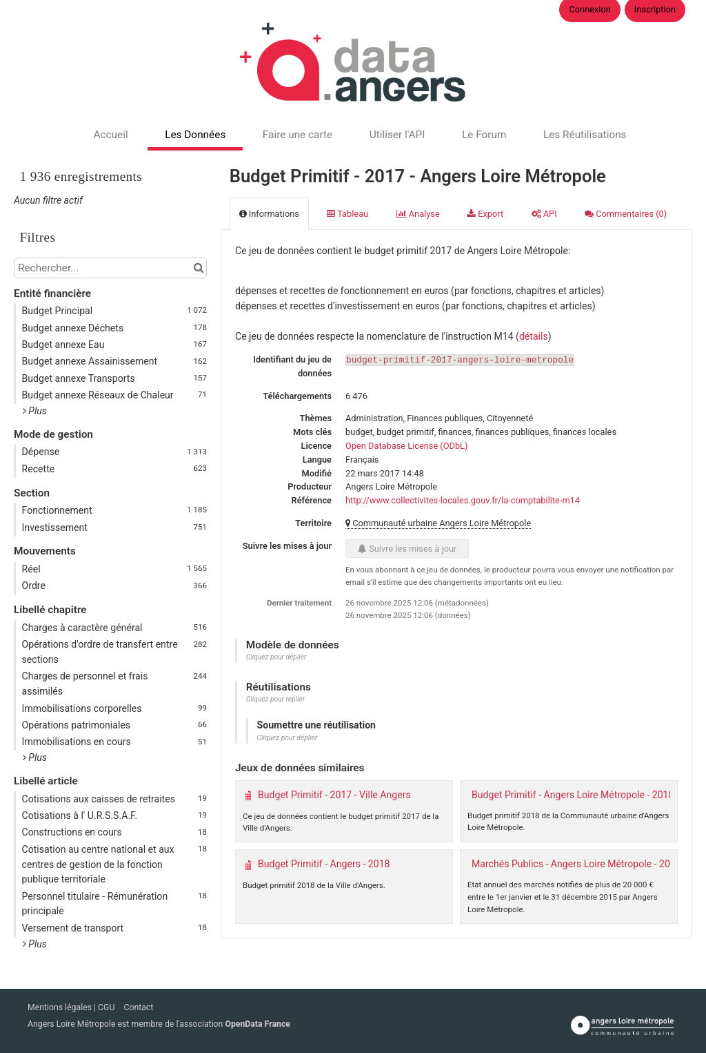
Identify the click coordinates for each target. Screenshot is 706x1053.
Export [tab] (485, 214)
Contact (138, 1007)
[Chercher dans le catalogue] (198, 268)
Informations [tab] (269, 214)
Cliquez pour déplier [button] (276, 657)
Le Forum (484, 134)
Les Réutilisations (585, 134)
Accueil (110, 134)
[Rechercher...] (110, 268)
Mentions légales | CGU (72, 1007)
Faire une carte (297, 134)
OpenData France (257, 1024)
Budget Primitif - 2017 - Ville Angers (334, 794)
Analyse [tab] (418, 214)
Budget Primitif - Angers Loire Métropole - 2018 (573, 794)
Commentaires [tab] (626, 214)
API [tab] (544, 214)
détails (533, 336)
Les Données (195, 134)
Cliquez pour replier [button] (275, 699)
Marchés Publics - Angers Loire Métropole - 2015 (576, 863)
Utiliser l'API (397, 134)
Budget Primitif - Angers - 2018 (324, 863)
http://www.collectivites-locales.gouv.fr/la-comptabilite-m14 (462, 500)
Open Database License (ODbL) (406, 446)
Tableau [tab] (347, 214)
